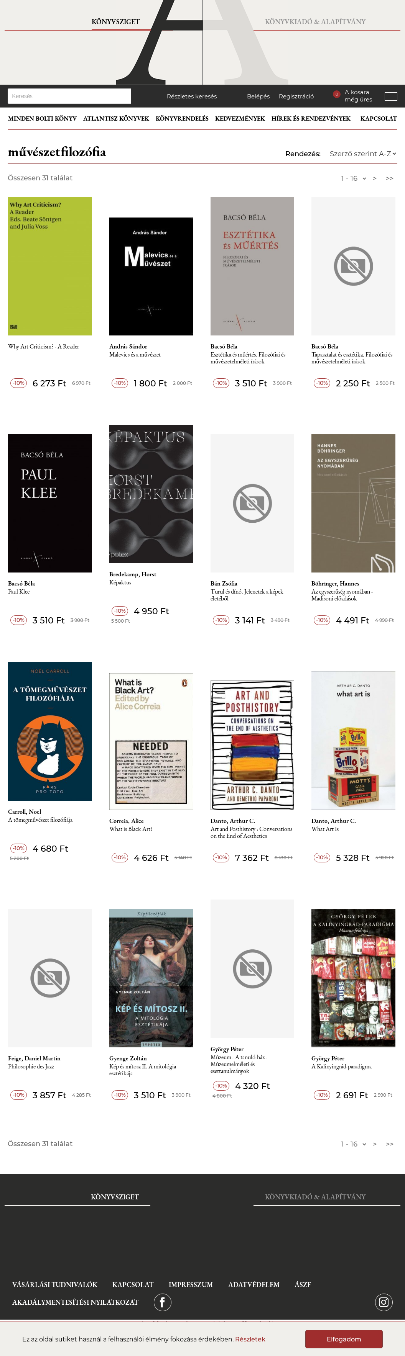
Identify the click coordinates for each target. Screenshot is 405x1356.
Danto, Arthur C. (233, 821)
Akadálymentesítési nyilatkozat (75, 1302)
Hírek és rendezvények (311, 118)
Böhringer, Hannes (335, 583)
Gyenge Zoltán (128, 1058)
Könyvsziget (116, 21)
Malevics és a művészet (135, 354)
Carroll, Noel (24, 811)
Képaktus (120, 582)
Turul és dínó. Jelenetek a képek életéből (247, 595)
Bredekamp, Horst (132, 574)
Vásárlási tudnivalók (54, 1284)
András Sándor (128, 346)
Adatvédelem (254, 1284)
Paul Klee (19, 591)
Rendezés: (303, 154)
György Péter (227, 1049)
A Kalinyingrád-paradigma (341, 1066)
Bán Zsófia (224, 583)
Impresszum (191, 1284)
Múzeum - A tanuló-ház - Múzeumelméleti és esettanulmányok (239, 1064)
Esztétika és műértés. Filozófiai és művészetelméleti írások (248, 358)
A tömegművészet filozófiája (40, 820)
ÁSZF (303, 1284)
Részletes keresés (192, 96)
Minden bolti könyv (42, 118)
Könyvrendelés (182, 118)
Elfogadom (344, 1339)
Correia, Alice (126, 821)
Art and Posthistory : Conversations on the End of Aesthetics (251, 833)
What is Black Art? (131, 829)
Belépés (258, 96)
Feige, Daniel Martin (34, 1058)
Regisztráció (296, 96)
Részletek (250, 1339)
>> (389, 178)
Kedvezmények (240, 118)
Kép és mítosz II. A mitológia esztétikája (142, 1070)
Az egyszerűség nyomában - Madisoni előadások (342, 595)
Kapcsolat (379, 118)
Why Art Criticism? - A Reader (43, 346)
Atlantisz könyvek (116, 118)
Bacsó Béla (224, 346)
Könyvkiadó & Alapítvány (315, 21)
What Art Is (325, 829)
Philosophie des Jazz (31, 1066)
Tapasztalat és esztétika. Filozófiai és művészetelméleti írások (351, 358)
